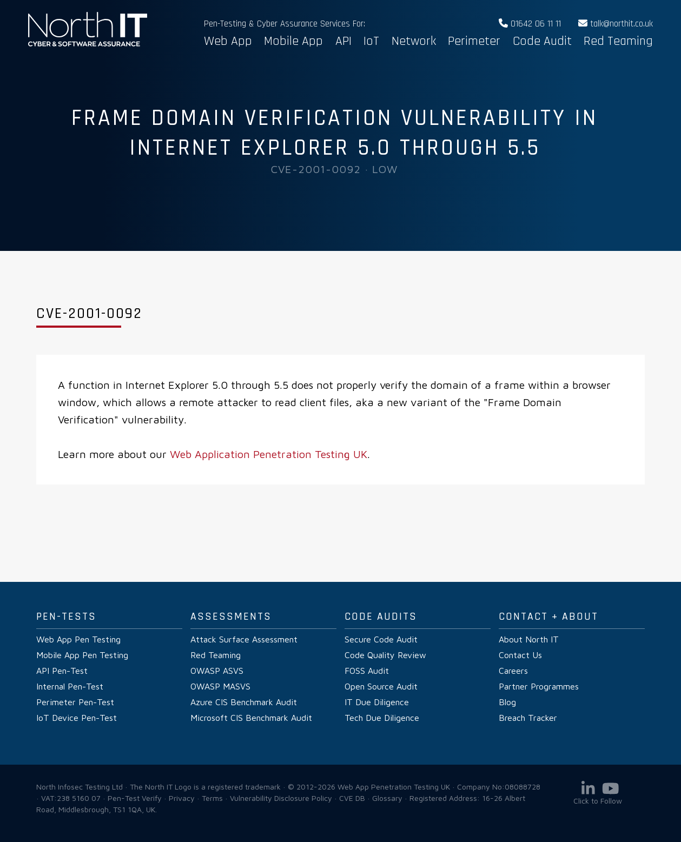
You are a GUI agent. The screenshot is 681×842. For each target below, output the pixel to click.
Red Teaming (618, 41)
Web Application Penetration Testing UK (268, 454)
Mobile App (293, 41)
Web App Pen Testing (78, 639)
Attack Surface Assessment (243, 639)
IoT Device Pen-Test (76, 717)
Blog (507, 702)
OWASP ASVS (216, 670)
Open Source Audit (381, 686)
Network (414, 41)
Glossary (387, 798)
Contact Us (520, 655)
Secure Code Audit (381, 639)
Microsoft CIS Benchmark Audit (251, 717)
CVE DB (352, 798)
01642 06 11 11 (530, 24)
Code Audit (542, 41)
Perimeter (474, 41)
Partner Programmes (539, 686)
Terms (212, 798)
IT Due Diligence (377, 702)
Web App (228, 41)
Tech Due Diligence (382, 717)
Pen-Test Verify (135, 798)
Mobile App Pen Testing (82, 655)
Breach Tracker (528, 717)
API (343, 41)
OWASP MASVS (220, 686)
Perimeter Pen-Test (75, 702)
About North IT (529, 639)
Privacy (182, 798)
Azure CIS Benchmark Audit (243, 702)
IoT (371, 41)
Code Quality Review (385, 655)
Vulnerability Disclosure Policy (281, 798)
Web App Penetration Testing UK (87, 44)
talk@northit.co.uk (615, 24)
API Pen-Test (62, 670)
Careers (513, 670)
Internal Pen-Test (69, 686)
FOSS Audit (367, 670)
